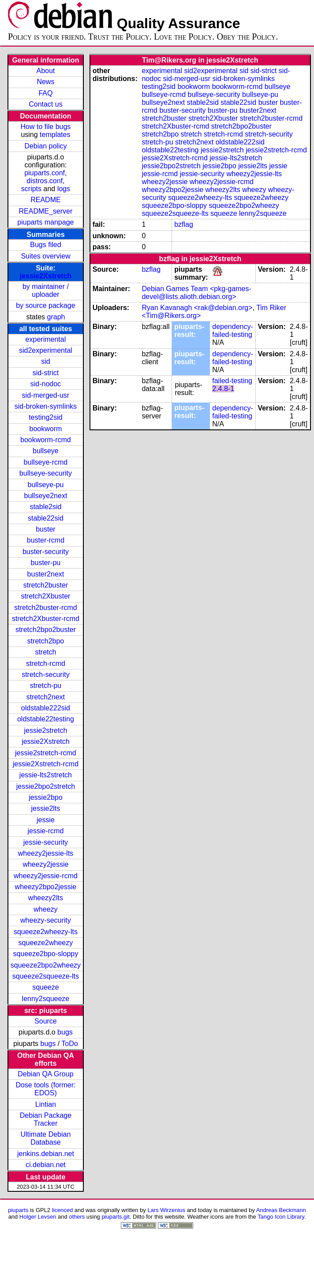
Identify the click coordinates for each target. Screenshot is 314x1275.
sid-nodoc (45, 384)
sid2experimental (45, 350)
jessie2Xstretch (45, 276)
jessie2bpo (46, 797)
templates (55, 134)
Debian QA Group (45, 1074)
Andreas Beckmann (281, 1210)
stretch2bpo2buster (45, 629)
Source (45, 1021)
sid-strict (46, 373)
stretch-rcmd (45, 663)
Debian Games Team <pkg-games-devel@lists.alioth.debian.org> (196, 292)
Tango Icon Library (281, 1216)
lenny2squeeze (46, 998)
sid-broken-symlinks (46, 406)
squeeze (45, 987)
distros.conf (44, 181)
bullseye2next (45, 495)
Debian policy (45, 146)
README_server (46, 211)
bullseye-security (45, 473)
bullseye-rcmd (46, 462)
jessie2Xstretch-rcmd (45, 764)
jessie (46, 820)
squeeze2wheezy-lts (46, 931)
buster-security (45, 551)
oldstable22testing (45, 719)
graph (56, 317)
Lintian (45, 1104)
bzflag (183, 224)
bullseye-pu (46, 484)
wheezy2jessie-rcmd (46, 876)
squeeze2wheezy (46, 942)
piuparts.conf (44, 173)
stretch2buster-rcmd (45, 607)
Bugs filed (45, 244)
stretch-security (45, 674)
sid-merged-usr (46, 395)
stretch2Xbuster (45, 596)
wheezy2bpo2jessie (46, 887)
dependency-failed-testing (232, 330)
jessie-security (45, 842)
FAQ (45, 93)
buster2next (45, 574)
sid (45, 361)
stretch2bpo (45, 641)
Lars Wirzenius (166, 1210)
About (46, 70)
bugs (65, 1032)
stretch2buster (45, 585)
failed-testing (232, 380)
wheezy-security (45, 920)
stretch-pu (45, 685)
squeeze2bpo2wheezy (46, 965)
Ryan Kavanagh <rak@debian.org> (197, 307)
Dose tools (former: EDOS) (45, 1089)
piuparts (18, 1210)
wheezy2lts (45, 898)
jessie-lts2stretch (45, 775)
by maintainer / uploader (45, 290)
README (45, 199)
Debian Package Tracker (45, 1119)
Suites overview (45, 256)
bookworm (46, 428)
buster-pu (46, 562)
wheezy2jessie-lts (45, 853)
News (45, 81)
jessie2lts (45, 808)
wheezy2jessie (45, 864)
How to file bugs (45, 126)
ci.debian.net (46, 1164)
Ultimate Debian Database (46, 1138)
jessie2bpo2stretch (45, 786)
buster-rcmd (45, 540)
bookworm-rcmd (45, 439)
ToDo (69, 1043)
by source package (45, 305)
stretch (45, 652)
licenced (62, 1210)
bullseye (46, 451)
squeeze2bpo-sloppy (45, 953)
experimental (46, 339)
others (77, 1216)
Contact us (45, 104)
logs (63, 188)
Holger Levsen (37, 1216)
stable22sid (46, 518)
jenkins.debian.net (45, 1153)
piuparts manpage (45, 222)
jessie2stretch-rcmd (45, 753)
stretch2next (45, 697)
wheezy (45, 909)
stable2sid (45, 506)
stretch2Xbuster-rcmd (45, 618)
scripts (31, 188)
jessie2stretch (45, 730)
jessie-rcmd (46, 831)
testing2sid (46, 417)
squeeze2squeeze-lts (45, 976)
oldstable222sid (45, 708)
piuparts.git (115, 1216)
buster (45, 529)
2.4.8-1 (223, 388)
